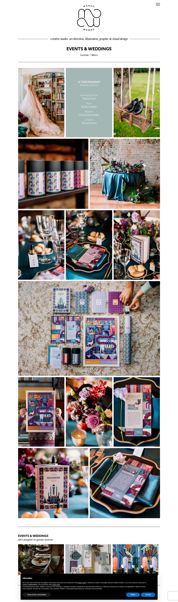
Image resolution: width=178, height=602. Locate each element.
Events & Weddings (89, 48)
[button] (154, 578)
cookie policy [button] (56, 584)
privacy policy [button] (82, 582)
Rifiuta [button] (133, 594)
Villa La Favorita (88, 123)
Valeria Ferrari (88, 98)
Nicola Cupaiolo (89, 106)
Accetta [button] (148, 594)
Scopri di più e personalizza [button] (36, 594)
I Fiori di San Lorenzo (89, 114)
